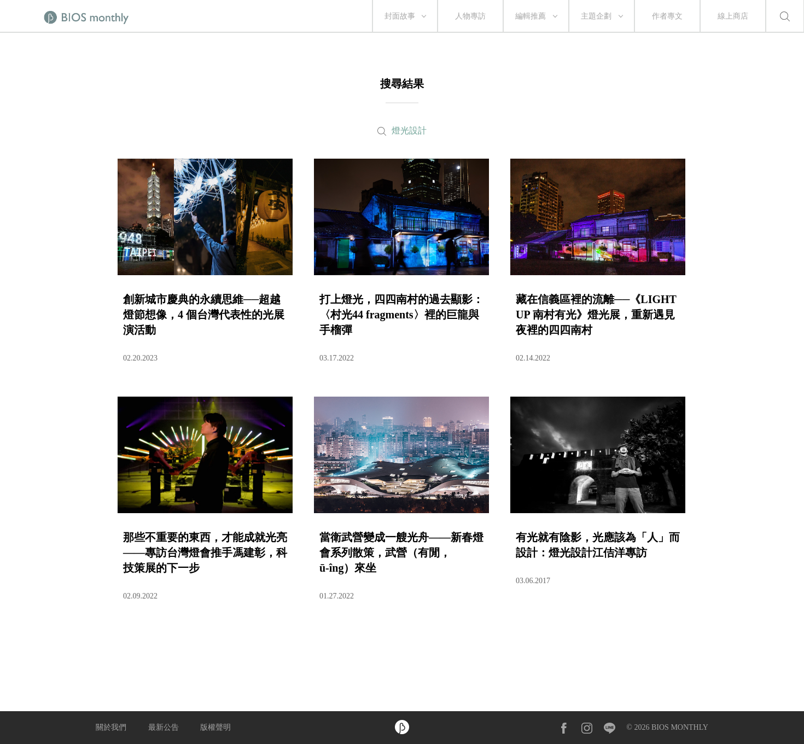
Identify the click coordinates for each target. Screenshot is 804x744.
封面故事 (399, 16)
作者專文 (667, 16)
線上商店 (733, 16)
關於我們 (111, 727)
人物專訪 (470, 16)
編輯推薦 (530, 16)
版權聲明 (215, 727)
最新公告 (163, 727)
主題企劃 (596, 16)
